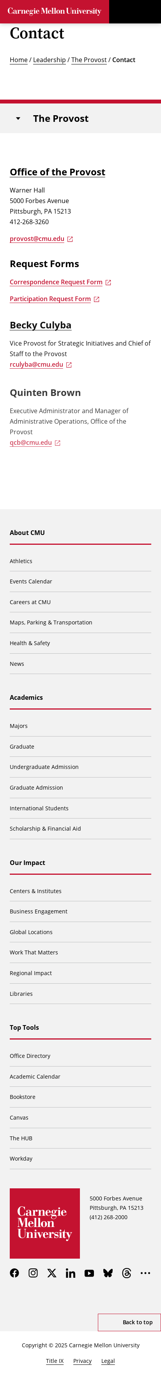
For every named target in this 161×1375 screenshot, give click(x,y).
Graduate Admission (36, 787)
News (17, 663)
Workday (21, 1158)
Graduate (22, 746)
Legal (108, 1360)
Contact (123, 59)
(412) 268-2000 (108, 1217)
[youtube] (89, 1273)
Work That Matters (34, 952)
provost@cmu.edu (37, 238)
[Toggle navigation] (18, 118)
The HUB (21, 1138)
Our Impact (27, 862)
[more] (145, 1273)
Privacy (82, 1360)
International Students (39, 808)
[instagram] (33, 1273)
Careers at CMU (30, 602)
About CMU (27, 532)
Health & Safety (30, 643)
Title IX (55, 1360)
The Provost (89, 59)
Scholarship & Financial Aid (45, 828)
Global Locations (31, 932)
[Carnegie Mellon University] (54, 11)
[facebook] (14, 1273)
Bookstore (22, 1096)
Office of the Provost (57, 171)
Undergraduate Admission (44, 766)
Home (19, 59)
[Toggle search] (126, 11)
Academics (26, 697)
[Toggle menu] (149, 11)
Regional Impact (31, 973)
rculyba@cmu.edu (36, 366)
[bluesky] (108, 1273)
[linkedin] (70, 1273)
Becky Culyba (41, 327)
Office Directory (30, 1055)
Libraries (21, 993)
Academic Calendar (35, 1076)
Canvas (19, 1117)
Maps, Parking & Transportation (51, 622)
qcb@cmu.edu (31, 448)
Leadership (49, 59)
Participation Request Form (50, 298)
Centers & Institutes (36, 891)
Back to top (138, 1322)
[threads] (126, 1273)
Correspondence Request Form (56, 282)
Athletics (21, 561)
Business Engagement (38, 911)
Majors (19, 725)
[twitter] (52, 1273)
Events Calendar (31, 581)
